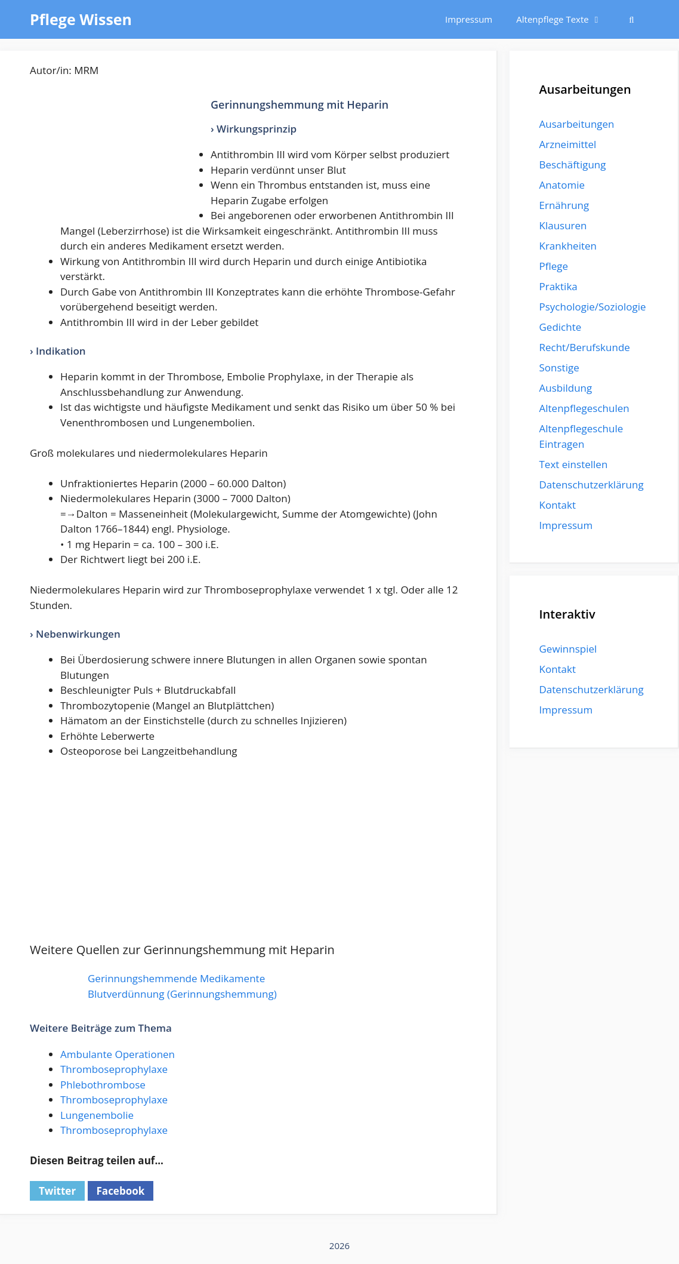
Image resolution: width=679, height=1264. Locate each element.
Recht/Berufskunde (584, 347)
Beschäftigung (572, 164)
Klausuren (563, 225)
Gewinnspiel (568, 649)
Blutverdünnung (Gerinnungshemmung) (182, 994)
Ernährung (564, 205)
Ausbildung (565, 388)
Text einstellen (573, 464)
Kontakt (557, 505)
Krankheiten (568, 246)
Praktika (558, 286)
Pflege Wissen (81, 19)
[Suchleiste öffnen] (631, 19)
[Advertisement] (119, 158)
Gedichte (560, 327)
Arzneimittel (568, 144)
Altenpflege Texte (564, 19)
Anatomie (562, 185)
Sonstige (559, 367)
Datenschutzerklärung (591, 484)
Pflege (554, 266)
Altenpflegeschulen (584, 408)
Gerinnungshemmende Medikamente (176, 978)
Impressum (468, 19)
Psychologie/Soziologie (592, 306)
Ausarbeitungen (577, 124)
